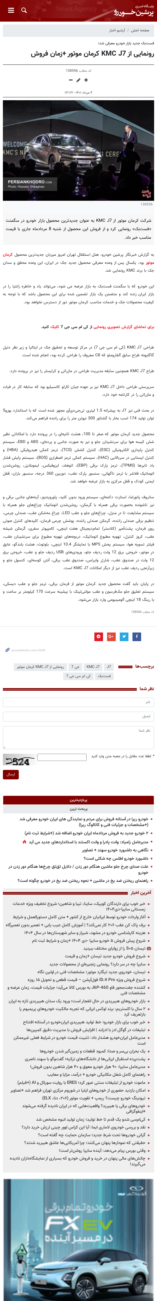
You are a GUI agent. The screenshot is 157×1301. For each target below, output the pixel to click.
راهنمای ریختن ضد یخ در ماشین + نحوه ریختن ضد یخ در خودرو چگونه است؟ (83, 881)
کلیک (55, 327)
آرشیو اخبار (117, 30)
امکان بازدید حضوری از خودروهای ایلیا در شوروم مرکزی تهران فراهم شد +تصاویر (77, 1090)
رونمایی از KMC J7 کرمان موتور (40, 667)
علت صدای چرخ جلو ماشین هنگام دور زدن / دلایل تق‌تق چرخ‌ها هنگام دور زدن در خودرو (78, 869)
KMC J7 (93, 667)
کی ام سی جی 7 (78, 676)
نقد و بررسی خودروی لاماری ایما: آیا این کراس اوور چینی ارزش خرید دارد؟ (83, 1127)
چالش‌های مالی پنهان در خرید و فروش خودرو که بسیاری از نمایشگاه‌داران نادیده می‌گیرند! (77, 1161)
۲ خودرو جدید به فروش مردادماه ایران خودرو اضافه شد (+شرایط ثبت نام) (86, 833)
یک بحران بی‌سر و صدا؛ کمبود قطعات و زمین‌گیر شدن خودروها (92, 1051)
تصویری (113, 327)
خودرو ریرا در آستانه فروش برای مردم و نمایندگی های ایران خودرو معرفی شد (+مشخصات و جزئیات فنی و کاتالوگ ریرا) (84, 822)
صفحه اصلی (140, 30)
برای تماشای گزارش (138, 327)
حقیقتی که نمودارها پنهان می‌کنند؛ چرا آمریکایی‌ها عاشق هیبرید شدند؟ (84, 1143)
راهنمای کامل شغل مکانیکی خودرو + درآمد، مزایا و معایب (96, 1074)
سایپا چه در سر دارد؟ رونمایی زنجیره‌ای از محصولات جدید (97, 964)
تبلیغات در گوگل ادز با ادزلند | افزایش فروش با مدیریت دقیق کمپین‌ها (86, 1030)
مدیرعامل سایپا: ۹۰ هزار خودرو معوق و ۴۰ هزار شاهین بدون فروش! (87, 1067)
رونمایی (100, 327)
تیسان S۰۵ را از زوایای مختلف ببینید (114, 948)
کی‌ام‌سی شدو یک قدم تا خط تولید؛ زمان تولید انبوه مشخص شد (90, 1119)
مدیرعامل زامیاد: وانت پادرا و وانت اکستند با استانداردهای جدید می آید (88, 842)
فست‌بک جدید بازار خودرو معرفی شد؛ (126, 43)
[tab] (78, 800)
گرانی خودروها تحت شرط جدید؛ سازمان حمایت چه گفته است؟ (91, 1135)
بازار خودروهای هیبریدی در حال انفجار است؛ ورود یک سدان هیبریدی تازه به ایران (77, 1001)
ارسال (11, 774)
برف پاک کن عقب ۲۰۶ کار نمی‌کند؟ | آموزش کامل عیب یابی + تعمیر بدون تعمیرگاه (75, 925)
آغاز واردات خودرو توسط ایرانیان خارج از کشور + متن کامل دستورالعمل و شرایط (79, 917)
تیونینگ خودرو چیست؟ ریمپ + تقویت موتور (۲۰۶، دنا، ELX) (93, 1098)
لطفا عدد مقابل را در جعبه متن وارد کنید (122, 756)
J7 (109, 667)
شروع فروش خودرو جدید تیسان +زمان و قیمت (105, 956)
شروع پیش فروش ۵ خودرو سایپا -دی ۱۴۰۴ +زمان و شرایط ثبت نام (88, 941)
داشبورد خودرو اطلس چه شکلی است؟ (116, 858)
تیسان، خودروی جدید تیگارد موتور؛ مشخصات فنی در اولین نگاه (91, 972)
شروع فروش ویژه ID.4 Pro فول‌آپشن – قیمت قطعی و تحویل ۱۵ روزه (86, 980)
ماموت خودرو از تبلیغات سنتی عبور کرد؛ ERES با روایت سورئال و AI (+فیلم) (81, 1083)
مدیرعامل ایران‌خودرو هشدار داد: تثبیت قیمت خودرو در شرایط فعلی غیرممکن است (79, 1041)
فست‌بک (104, 676)
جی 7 (75, 667)
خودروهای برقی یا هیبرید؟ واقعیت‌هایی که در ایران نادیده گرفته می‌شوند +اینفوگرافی (83, 1109)
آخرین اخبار (141, 893)
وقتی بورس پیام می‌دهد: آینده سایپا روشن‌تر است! (102, 1150)
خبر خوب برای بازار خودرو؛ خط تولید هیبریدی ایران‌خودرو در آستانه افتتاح (84, 1022)
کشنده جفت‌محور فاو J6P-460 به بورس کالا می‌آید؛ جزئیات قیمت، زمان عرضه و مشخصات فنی (76, 990)
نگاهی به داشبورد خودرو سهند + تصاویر (115, 850)
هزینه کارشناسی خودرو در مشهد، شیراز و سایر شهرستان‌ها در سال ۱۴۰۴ (84, 933)
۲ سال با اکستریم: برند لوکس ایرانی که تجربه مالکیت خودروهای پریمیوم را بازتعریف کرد (82, 1012)
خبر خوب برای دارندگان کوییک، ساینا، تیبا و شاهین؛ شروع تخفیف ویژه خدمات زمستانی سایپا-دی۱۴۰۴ (79, 907)
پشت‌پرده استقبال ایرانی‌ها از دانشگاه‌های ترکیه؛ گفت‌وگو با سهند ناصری (85, 1059)
